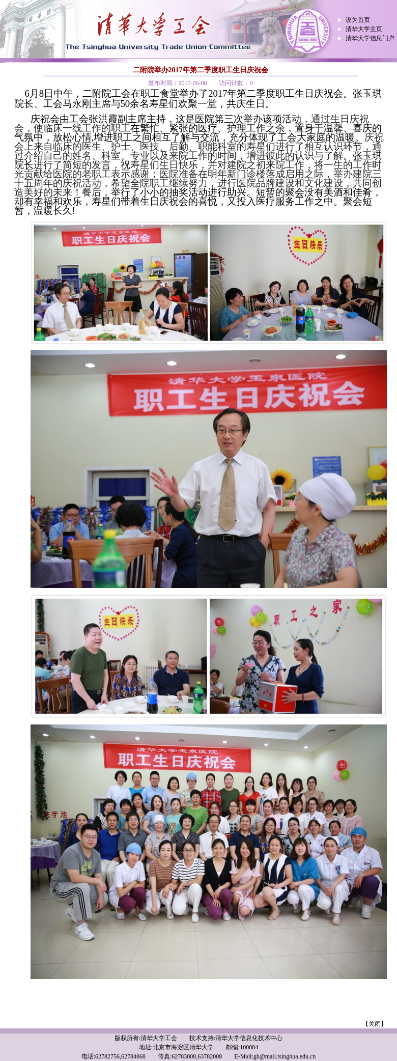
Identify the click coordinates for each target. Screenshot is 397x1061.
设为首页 (358, 19)
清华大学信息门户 (370, 38)
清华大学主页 (364, 29)
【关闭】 (374, 1023)
